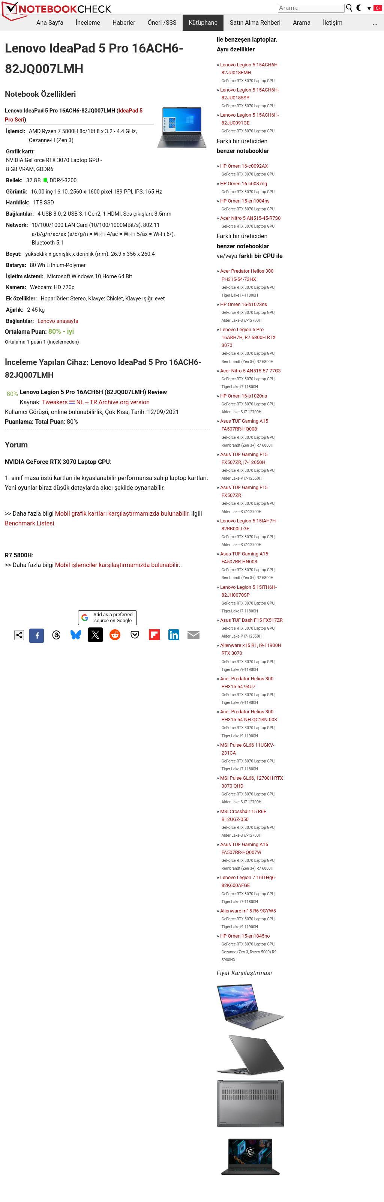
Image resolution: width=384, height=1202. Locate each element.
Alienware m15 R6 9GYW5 (248, 911)
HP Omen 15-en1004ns (245, 201)
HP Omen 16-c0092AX (244, 166)
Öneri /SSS (162, 22)
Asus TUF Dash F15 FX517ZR (251, 620)
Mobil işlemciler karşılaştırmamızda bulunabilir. (117, 565)
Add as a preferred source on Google (106, 617)
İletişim (332, 22)
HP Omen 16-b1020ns (243, 396)
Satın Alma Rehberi (255, 22)
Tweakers (55, 402)
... (375, 22)
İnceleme (88, 22)
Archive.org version (124, 402)
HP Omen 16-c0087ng (243, 183)
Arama (301, 22)
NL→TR (86, 402)
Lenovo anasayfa (58, 321)
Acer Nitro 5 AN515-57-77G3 (250, 371)
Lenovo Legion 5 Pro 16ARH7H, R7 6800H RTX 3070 (248, 337)
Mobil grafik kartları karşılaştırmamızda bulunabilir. (122, 513)
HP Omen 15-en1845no (245, 936)
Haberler (123, 22)
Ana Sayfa (49, 22)
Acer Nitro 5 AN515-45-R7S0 (250, 218)
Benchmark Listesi (29, 523)
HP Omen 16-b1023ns (243, 304)
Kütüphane (203, 22)
